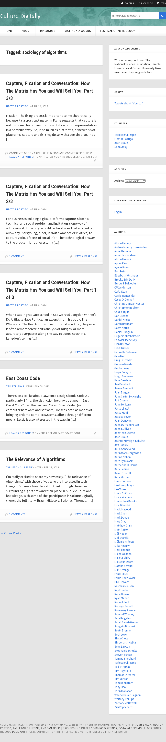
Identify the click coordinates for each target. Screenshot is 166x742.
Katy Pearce (121, 469)
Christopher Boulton (126, 308)
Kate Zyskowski (123, 461)
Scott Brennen (123, 630)
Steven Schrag (123, 655)
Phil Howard (121, 582)
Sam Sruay (54, 728)
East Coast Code (23, 378)
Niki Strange (122, 570)
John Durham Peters (126, 425)
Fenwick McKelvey (125, 340)
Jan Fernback (122, 384)
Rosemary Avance (125, 610)
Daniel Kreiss (122, 320)
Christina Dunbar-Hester (129, 303)
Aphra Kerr (120, 263)
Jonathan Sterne (124, 433)
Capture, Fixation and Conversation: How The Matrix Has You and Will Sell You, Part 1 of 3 (51, 289)
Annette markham (125, 255)
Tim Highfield (122, 671)
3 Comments (17, 514)
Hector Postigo (17, 106)
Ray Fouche (121, 590)
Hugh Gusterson (124, 376)
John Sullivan (122, 429)
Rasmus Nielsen (124, 586)
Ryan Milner (121, 598)
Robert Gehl (121, 602)
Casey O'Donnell (124, 299)
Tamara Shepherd (125, 658)
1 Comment (16, 256)
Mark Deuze (121, 517)
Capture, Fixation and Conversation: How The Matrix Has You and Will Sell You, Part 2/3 (49, 193)
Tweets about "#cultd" (128, 103)
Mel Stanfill (121, 538)
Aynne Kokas (122, 267)
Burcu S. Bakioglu (125, 283)
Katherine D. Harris (125, 465)
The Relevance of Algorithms (35, 459)
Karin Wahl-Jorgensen (127, 453)
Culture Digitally (20, 15)
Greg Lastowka (123, 360)
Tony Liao (120, 687)
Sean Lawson (122, 646)
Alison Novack (122, 259)
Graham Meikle (123, 364)
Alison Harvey (122, 243)
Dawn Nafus (121, 328)
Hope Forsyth (122, 372)
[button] (162, 15)
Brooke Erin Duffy (125, 279)
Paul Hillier (121, 574)
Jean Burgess (122, 392)
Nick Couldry (122, 558)
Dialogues (48, 31)
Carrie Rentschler (124, 296)
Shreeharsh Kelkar (125, 642)
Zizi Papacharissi (124, 707)
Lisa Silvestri (122, 505)
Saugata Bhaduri (124, 626)
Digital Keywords (77, 31)
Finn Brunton (122, 344)
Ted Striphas (15, 386)
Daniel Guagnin (123, 332)
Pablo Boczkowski (125, 578)
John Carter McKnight (127, 396)
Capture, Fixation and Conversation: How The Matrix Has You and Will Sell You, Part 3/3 (49, 90)
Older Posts (10, 533)
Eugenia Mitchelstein (127, 336)
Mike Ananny (122, 546)
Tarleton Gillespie (19, 467)
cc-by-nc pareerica (104, 728)
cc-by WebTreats (130, 728)
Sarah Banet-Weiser (126, 622)
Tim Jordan (121, 679)
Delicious (19, 731)
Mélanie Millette (124, 541)
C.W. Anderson (122, 287)
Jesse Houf (121, 412)
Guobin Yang (121, 368)
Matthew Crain (123, 525)
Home (9, 31)
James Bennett (123, 388)
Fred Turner (121, 348)
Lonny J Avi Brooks (125, 501)
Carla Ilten (120, 291)
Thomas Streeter (124, 675)
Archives (119, 181)
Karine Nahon (122, 457)
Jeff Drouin (121, 400)
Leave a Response (21, 156)
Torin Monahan (123, 691)
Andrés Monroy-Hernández (130, 247)
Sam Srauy (120, 147)
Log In (118, 212)
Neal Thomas (122, 550)
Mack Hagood (122, 509)
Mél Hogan (120, 534)
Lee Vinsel (120, 489)
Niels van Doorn (123, 562)
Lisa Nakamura (123, 497)
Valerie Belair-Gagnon (127, 695)
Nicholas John (122, 554)
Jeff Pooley (121, 445)
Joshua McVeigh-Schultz (129, 441)
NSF (51, 724)
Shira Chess (121, 638)
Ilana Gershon (122, 380)
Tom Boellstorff (123, 683)
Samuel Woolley (124, 614)
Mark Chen (120, 513)
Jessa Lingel (121, 408)
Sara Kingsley (122, 618)
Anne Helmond (123, 251)
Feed (161, 3)
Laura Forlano (122, 481)
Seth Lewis (121, 634)
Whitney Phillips (124, 699)
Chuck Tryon (121, 312)
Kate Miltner (122, 477)
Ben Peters (121, 271)
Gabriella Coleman (125, 352)
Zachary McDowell (125, 703)
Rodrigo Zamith (123, 606)
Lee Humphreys (124, 485)
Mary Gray (120, 521)
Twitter (127, 3)
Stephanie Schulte (125, 650)
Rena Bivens (121, 594)
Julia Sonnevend (124, 449)
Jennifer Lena (122, 404)
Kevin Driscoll (122, 473)
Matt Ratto (121, 529)
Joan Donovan (122, 420)
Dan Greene (121, 316)
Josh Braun (121, 143)
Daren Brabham (123, 324)
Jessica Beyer (122, 417)
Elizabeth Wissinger (126, 275)
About (26, 31)
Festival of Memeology (117, 31)
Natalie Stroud (123, 566)
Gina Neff (119, 356)
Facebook (145, 3)
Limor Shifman (123, 493)
